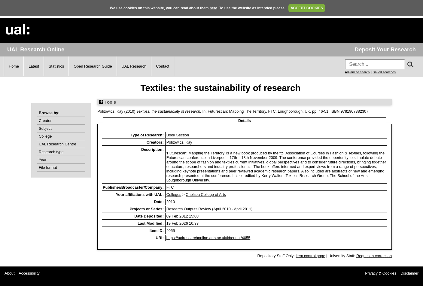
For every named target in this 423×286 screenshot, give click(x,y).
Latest (34, 66)
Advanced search (357, 72)
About (9, 273)
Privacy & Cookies (380, 273)
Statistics (56, 66)
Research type (51, 152)
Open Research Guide (93, 66)
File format (48, 167)
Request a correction (374, 256)
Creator (45, 120)
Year (43, 159)
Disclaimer (409, 273)
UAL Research (134, 66)
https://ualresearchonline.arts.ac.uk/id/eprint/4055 (208, 238)
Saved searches (384, 72)
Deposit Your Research (385, 49)
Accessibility (29, 273)
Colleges (173, 194)
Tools (107, 102)
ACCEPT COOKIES (307, 8)
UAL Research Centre (57, 144)
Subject (45, 128)
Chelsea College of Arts (206, 194)
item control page (310, 256)
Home (14, 66)
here (213, 8)
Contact (162, 66)
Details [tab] (244, 120)
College (45, 136)
